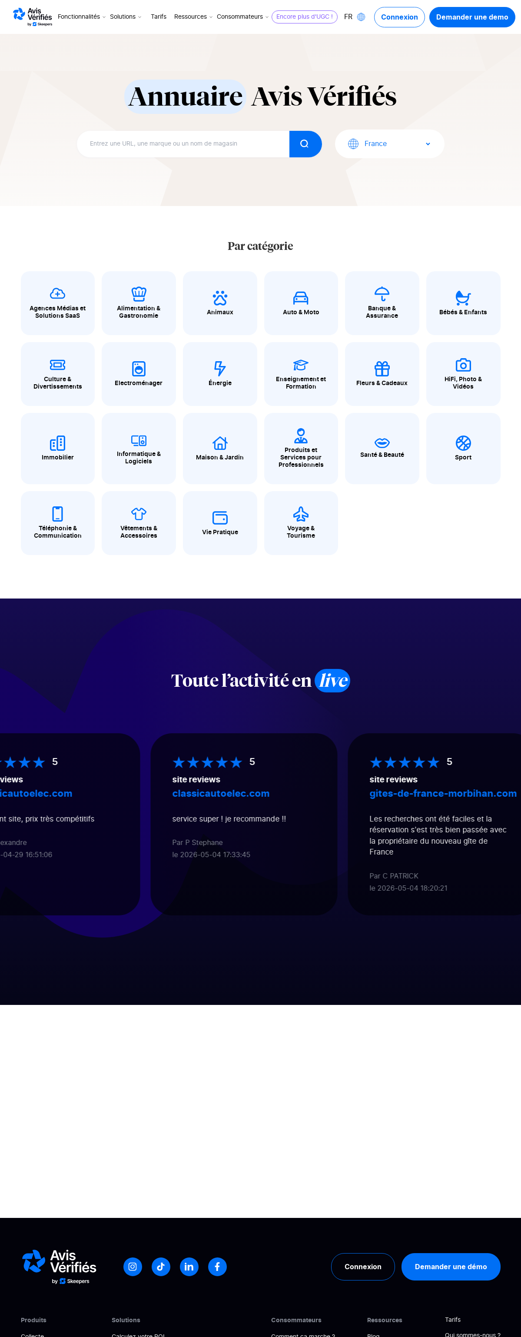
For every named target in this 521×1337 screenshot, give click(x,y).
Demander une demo (472, 17)
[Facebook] (217, 1266)
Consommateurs (243, 17)
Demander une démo (451, 1266)
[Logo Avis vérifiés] (32, 17)
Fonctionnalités (82, 17)
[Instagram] (132, 1266)
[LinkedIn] (189, 1266)
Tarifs (158, 17)
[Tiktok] (161, 1266)
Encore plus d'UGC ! (304, 17)
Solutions (126, 17)
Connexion (399, 17)
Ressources (194, 17)
